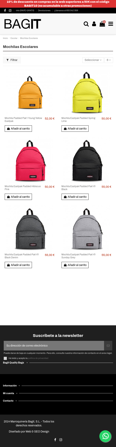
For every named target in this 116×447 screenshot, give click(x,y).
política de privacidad (38, 358)
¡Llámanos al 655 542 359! (66, 10)
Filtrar (12, 60)
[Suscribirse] (108, 345)
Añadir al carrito (18, 128)
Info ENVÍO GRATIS (25, 10)
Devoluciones (44, 10)
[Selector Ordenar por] (93, 60)
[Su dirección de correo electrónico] (54, 345)
